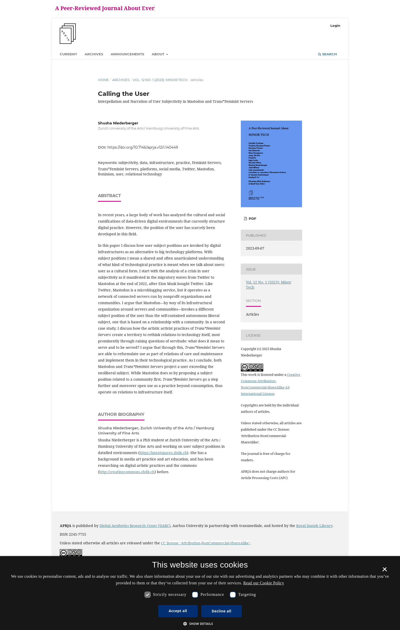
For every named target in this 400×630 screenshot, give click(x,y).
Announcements (127, 54)
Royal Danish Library (314, 525)
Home (103, 80)
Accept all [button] (178, 610)
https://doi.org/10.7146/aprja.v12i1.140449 (142, 147)
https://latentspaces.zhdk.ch (163, 452)
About (158, 54)
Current (68, 54)
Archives (94, 54)
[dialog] (200, 593)
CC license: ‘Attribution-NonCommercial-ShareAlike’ (205, 543)
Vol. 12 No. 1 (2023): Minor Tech (160, 80)
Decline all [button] (221, 611)
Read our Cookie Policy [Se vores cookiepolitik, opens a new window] (263, 583)
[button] (200, 623)
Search (327, 54)
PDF (252, 218)
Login (335, 25)
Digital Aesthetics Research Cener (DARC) (134, 525)
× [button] (385, 571)
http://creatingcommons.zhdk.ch (127, 471)
